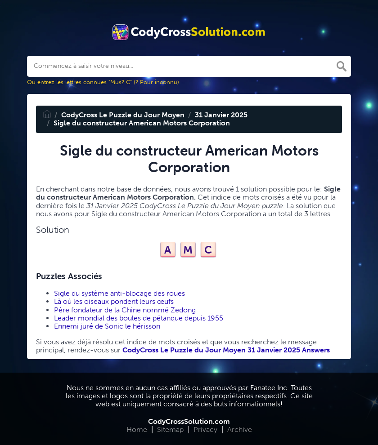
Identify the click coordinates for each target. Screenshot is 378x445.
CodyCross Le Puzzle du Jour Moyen (122, 115)
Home (136, 429)
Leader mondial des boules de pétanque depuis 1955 (138, 318)
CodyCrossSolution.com (189, 421)
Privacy (205, 429)
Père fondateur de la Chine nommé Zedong (125, 310)
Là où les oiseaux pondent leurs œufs (114, 301)
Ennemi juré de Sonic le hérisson (107, 326)
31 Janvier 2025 (221, 115)
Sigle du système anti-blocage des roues (119, 293)
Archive (239, 429)
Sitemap (170, 429)
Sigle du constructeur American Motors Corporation (142, 123)
